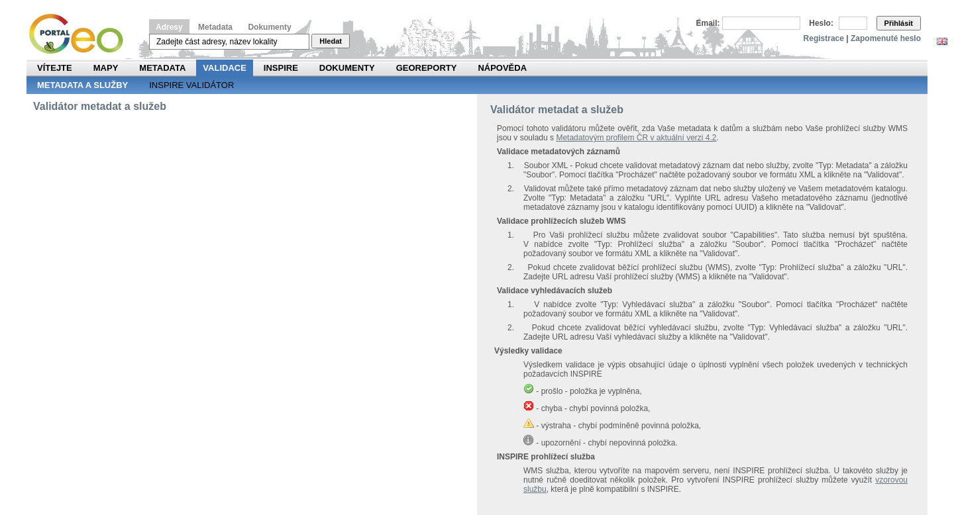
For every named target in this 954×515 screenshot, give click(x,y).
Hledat (330, 41)
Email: (708, 23)
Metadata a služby (82, 85)
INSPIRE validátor (191, 85)
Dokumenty (269, 27)
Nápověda (502, 68)
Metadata (215, 27)
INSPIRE (281, 68)
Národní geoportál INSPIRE (81, 34)
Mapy (106, 68)
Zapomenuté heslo (886, 38)
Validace (224, 68)
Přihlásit (898, 23)
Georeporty (426, 68)
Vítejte (54, 68)
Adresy (169, 27)
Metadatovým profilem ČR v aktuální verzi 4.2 (636, 137)
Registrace (824, 38)
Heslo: (821, 23)
